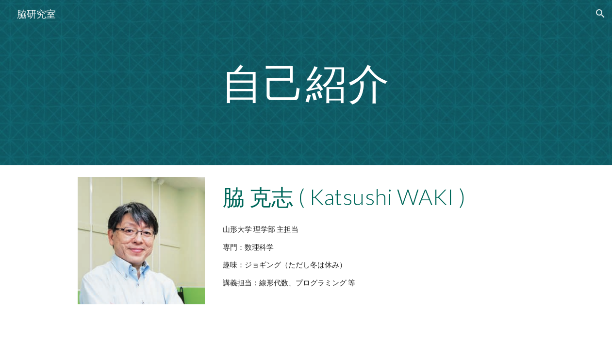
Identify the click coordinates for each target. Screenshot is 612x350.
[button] (600, 13)
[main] (306, 82)
